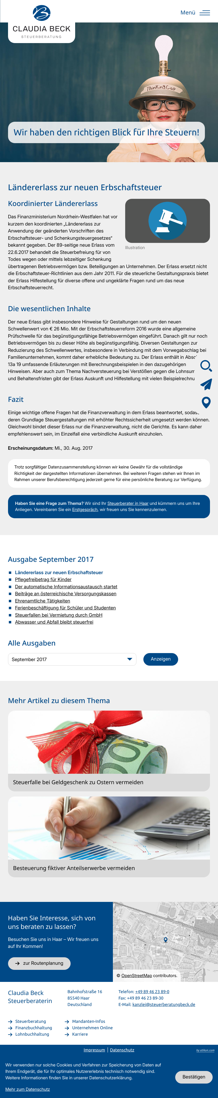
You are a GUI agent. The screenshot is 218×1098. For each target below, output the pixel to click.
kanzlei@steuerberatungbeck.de (163, 1004)
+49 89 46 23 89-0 (152, 991)
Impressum (94, 1050)
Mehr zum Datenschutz (27, 1089)
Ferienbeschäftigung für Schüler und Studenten (65, 608)
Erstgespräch (85, 509)
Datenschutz (122, 1050)
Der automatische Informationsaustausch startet (66, 587)
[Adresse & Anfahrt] (206, 403)
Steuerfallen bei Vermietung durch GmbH (58, 615)
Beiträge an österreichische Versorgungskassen (65, 594)
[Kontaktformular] (206, 384)
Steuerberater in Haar (128, 503)
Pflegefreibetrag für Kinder (43, 579)
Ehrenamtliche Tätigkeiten (42, 601)
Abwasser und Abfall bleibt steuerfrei (54, 622)
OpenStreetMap (136, 975)
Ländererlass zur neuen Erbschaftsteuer (59, 572)
